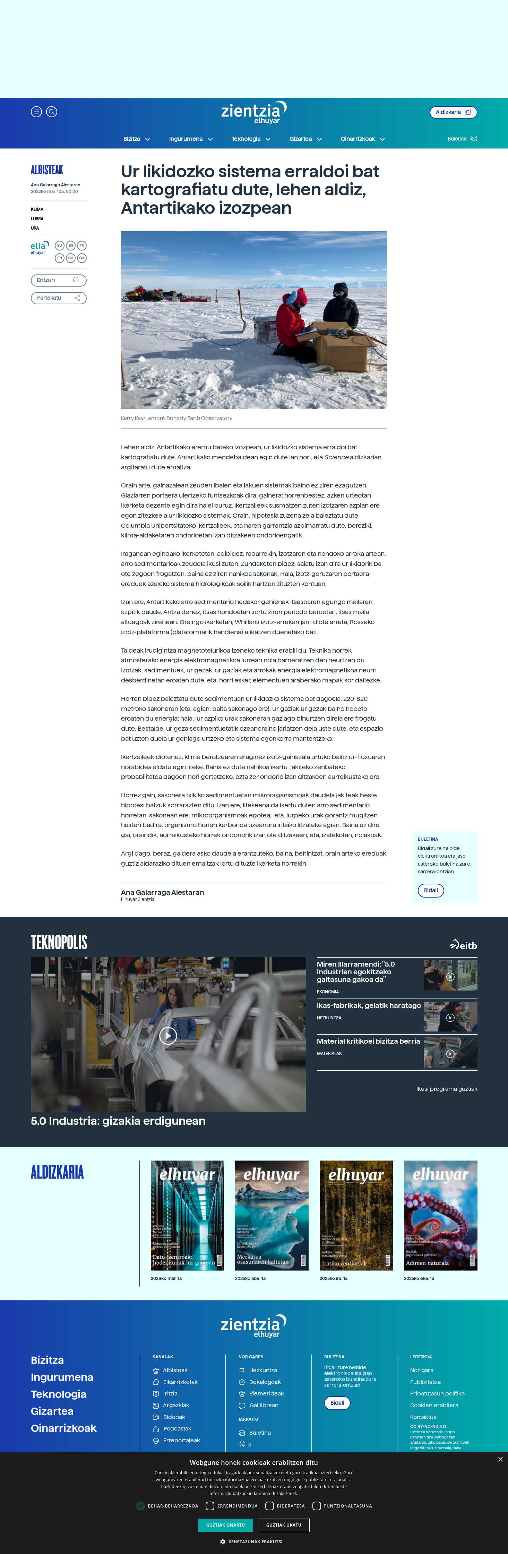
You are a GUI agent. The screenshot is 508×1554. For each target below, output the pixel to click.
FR (81, 245)
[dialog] (254, 1503)
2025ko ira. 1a (333, 1278)
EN (59, 258)
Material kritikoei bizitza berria (368, 1041)
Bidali (431, 891)
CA (70, 258)
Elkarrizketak (175, 1382)
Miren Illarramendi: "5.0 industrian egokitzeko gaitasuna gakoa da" (356, 972)
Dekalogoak (260, 1382)
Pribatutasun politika (437, 1393)
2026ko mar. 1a (166, 1278)
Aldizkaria (453, 112)
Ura (35, 228)
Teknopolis (59, 941)
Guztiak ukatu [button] (284, 1525)
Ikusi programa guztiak (446, 1089)
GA (81, 258)
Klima (37, 209)
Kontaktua (423, 1417)
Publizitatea (425, 1382)
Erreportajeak (176, 1440)
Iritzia (165, 1394)
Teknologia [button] (252, 139)
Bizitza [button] (137, 139)
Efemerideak (261, 1394)
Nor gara (421, 1370)
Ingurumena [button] (191, 139)
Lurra (37, 218)
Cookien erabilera (434, 1405)
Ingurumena (62, 1377)
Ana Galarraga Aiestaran (55, 184)
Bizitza (47, 1360)
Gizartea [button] (306, 139)
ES (71, 245)
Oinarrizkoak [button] (363, 139)
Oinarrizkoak (64, 1428)
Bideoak (169, 1417)
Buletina (462, 138)
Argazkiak (171, 1405)
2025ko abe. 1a (250, 1278)
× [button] (500, 1459)
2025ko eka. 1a (419, 1278)
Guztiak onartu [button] (225, 1525)
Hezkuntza (258, 1370)
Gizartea (52, 1411)
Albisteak (47, 169)
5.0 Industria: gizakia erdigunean (118, 1121)
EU (59, 245)
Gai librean (258, 1405)
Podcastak (172, 1429)
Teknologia (59, 1394)
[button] (36, 111)
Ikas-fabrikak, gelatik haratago (369, 1005)
